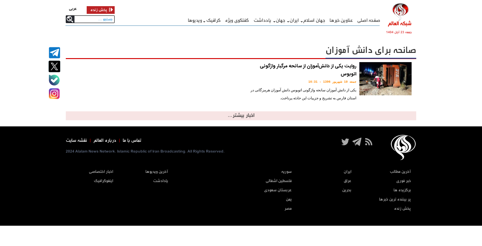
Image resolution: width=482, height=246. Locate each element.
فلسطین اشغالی (279, 181)
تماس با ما (132, 140)
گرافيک (213, 20)
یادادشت (160, 181)
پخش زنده (402, 208)
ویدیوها (195, 20)
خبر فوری (403, 181)
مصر (288, 208)
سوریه (286, 172)
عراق (347, 181)
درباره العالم (104, 140)
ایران (294, 20)
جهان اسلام (314, 20)
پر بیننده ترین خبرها (395, 199)
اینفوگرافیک (103, 181)
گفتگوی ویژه (237, 20)
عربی (73, 9)
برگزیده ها (402, 190)
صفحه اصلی (368, 20)
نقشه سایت (76, 140)
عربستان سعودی (278, 190)
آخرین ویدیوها (156, 172)
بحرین (346, 190)
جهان (280, 20)
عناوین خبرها (341, 20)
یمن (289, 199)
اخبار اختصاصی (101, 172)
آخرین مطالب (400, 172)
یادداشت (262, 20)
